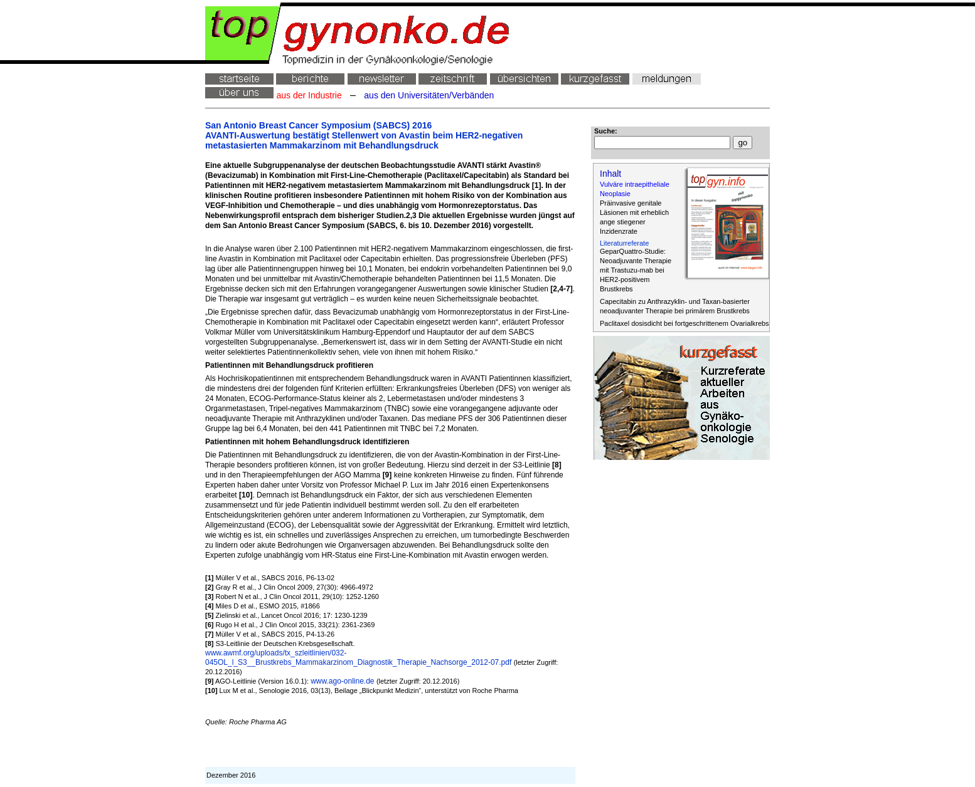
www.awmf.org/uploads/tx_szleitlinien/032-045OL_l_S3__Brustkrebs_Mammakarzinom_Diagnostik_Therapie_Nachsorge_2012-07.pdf (359, 658)
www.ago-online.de (343, 681)
